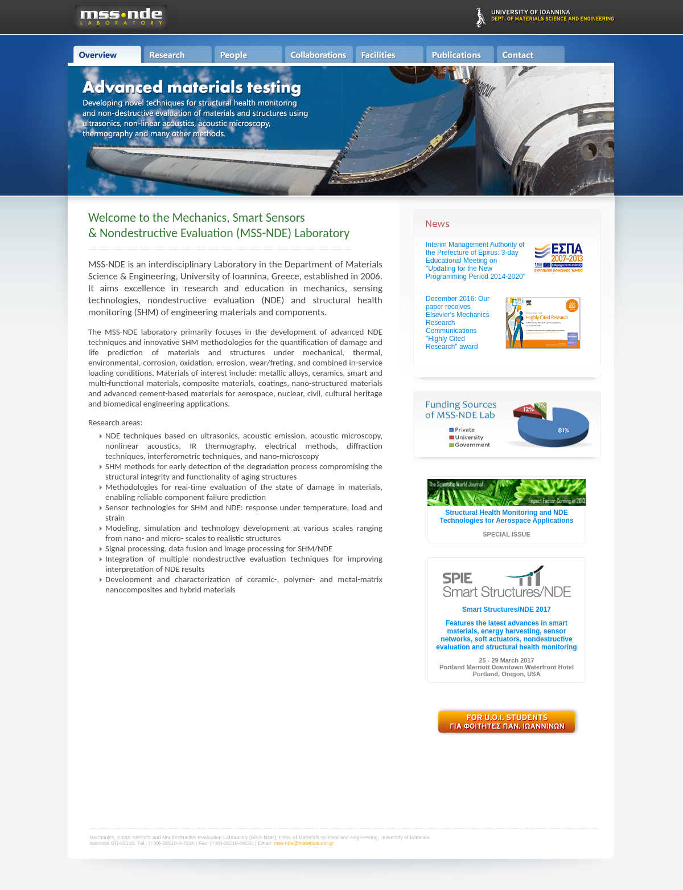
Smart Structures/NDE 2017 (506, 609)
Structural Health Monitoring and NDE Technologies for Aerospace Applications (507, 517)
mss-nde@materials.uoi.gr (304, 843)
